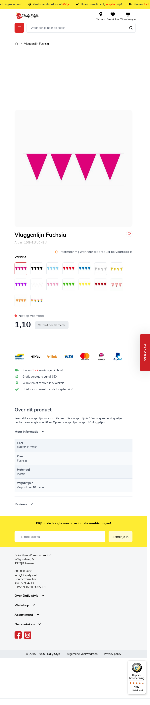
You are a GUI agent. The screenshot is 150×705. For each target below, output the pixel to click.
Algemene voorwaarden (82, 654)
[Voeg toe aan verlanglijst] (129, 234)
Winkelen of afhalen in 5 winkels (43, 383)
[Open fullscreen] (73, 168)
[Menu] (143, 662)
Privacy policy (112, 654)
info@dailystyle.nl (25, 575)
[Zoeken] (130, 28)
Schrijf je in (120, 537)
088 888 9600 (23, 571)
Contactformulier (25, 579)
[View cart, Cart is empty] (128, 16)
